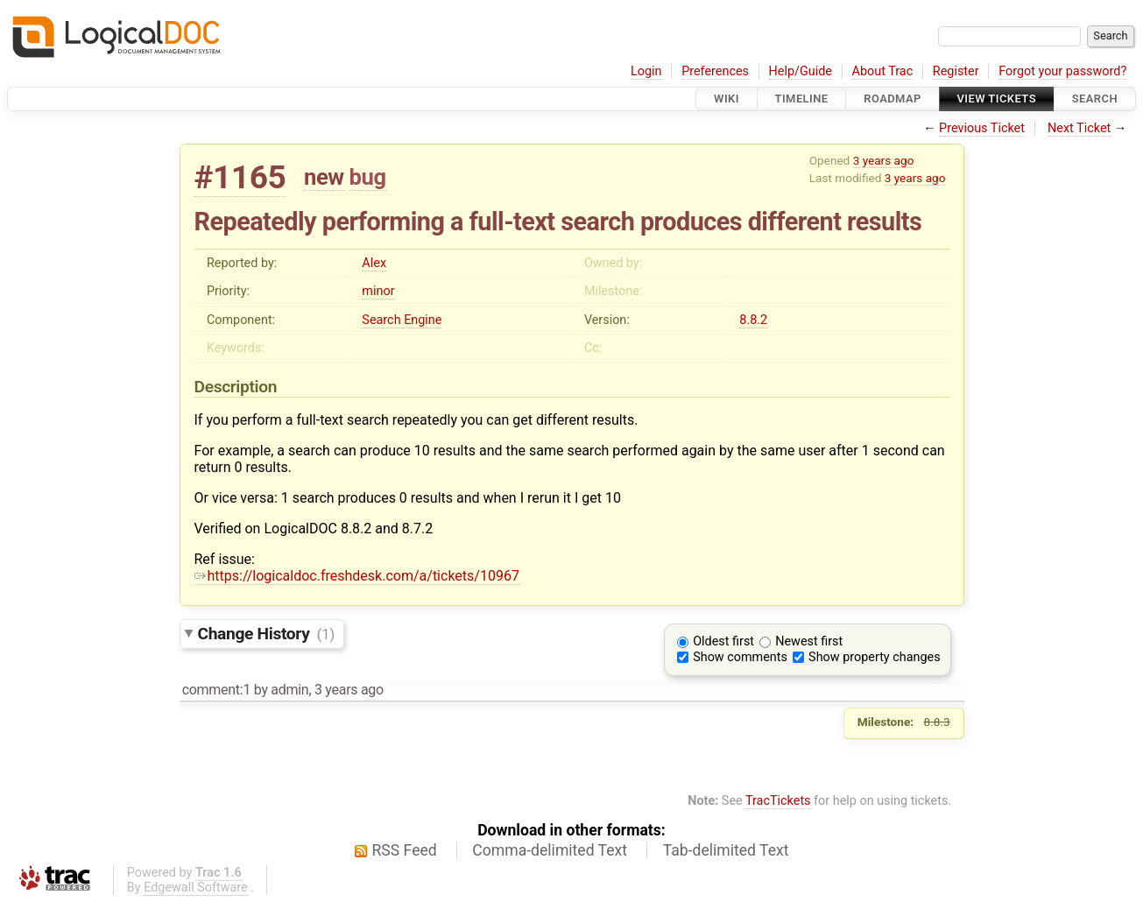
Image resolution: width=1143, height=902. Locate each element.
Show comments (740, 657)
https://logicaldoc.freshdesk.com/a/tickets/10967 (356, 575)
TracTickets (778, 800)
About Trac (883, 71)
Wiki (726, 98)
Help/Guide (800, 71)
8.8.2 (753, 320)
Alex (374, 263)
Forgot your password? (1062, 71)
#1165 (240, 177)
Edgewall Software (196, 887)
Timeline (802, 98)
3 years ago (883, 160)
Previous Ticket (982, 128)
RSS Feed (404, 850)
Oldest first (723, 641)
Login (646, 71)
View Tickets (996, 98)
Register (956, 71)
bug (367, 177)
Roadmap (892, 98)
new (324, 177)
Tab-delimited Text (726, 850)
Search (1095, 98)
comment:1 (216, 689)
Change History (266, 634)
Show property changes (874, 657)
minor (378, 291)
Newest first (809, 641)
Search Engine (401, 320)
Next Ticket (1079, 128)
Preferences (715, 71)
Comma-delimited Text (549, 850)
